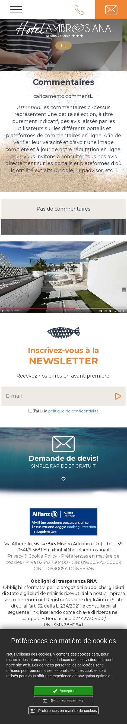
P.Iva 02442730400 (47, 562)
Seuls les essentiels (63, 700)
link (34, 612)
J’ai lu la (66, 411)
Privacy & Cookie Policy (32, 556)
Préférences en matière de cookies (63, 710)
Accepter (63, 691)
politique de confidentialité (73, 411)
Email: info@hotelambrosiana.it (76, 549)
